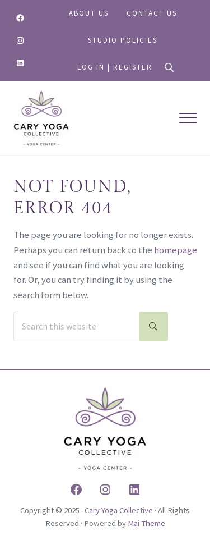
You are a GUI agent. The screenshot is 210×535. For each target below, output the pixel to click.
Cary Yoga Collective (119, 510)
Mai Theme (146, 523)
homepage (175, 250)
